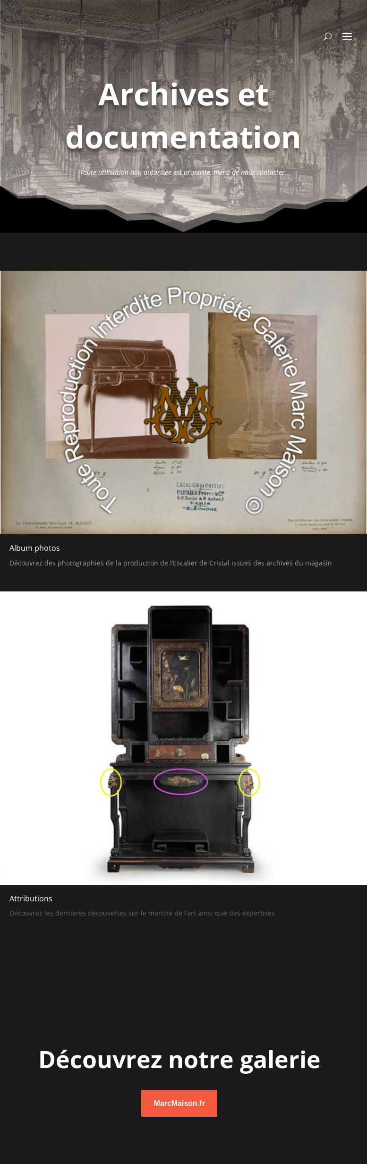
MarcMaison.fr (179, 1103)
